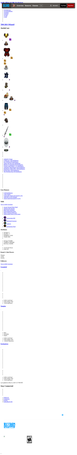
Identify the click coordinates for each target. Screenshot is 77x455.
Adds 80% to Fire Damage (10, 197)
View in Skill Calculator (7, 204)
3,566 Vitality (7, 194)
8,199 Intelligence (8, 193)
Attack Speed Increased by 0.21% (12, 198)
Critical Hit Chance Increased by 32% (13, 195)
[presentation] (6, 5)
